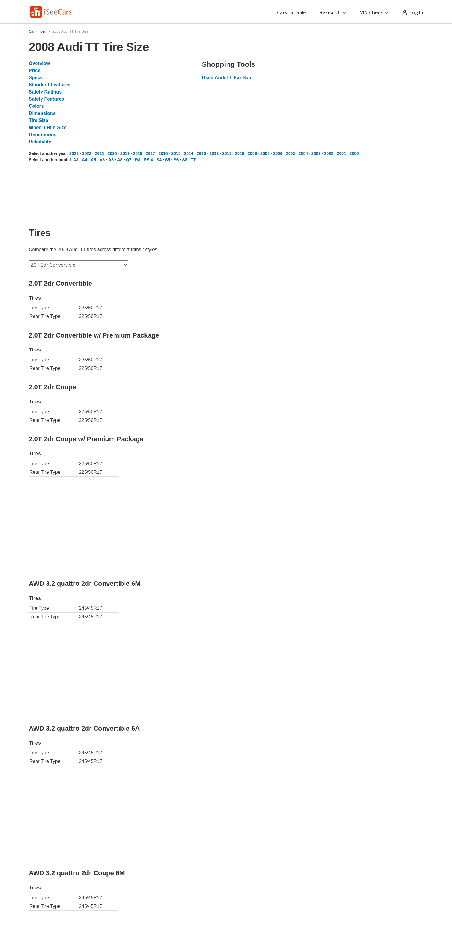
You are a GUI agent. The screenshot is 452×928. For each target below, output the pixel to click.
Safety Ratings (45, 91)
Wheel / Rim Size (47, 127)
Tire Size (38, 120)
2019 (125, 153)
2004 (303, 153)
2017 (150, 153)
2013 (201, 153)
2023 (74, 153)
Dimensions (42, 113)
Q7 (129, 159)
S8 (184, 159)
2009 (252, 153)
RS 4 (148, 159)
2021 (99, 153)
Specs (36, 77)
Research (333, 12)
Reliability (40, 141)
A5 (93, 159)
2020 (112, 153)
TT (193, 159)
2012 (214, 153)
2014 (188, 153)
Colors (36, 106)
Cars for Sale (291, 12)
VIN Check (374, 12)
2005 (290, 153)
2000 (354, 153)
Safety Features (46, 99)
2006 (277, 153)
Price (34, 70)
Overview (39, 63)
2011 (226, 153)
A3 (75, 159)
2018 (137, 153)
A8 (111, 159)
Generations (42, 134)
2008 (265, 153)
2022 (86, 153)
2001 (341, 153)
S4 (159, 159)
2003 (316, 153)
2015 (175, 153)
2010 (239, 153)
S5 (167, 159)
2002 (328, 153)
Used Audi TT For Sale (227, 77)
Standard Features (49, 84)
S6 (176, 159)
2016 (163, 153)
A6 (102, 159)
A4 (84, 159)
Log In (412, 12)
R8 (137, 159)
